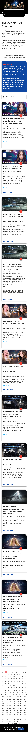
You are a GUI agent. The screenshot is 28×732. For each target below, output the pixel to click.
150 (3, 712)
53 (20, 683)
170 (25, 717)
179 (7, 721)
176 (21, 719)
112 (18, 699)
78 (14, 690)
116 (7, 701)
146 (14, 710)
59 (11, 685)
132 (14, 706)
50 (11, 683)
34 (17, 679)
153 (14, 712)
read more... (6, 141)
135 (25, 706)
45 (22, 681)
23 (11, 676)
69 (14, 688)
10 (26, 672)
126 (18, 703)
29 (2, 679)
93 (5, 694)
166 (10, 717)
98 (19, 694)
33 (14, 679)
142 (25, 708)
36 (22, 679)
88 (17, 692)
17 (20, 674)
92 (2, 694)
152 (10, 712)
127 (21, 703)
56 (2, 685)
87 (14, 692)
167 (14, 717)
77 (11, 690)
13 (8, 674)
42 (14, 681)
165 (7, 717)
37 (25, 679)
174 (14, 719)
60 (14, 685)
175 (18, 719)
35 (20, 679)
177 (25, 719)
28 (25, 676)
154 (18, 712)
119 (18, 701)
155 (21, 712)
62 (20, 685)
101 (3, 697)
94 (8, 694)
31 (8, 679)
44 (20, 681)
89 (20, 692)
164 (3, 717)
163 (25, 715)
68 (11, 688)
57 (5, 685)
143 (3, 710)
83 (2, 692)
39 (5, 681)
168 (18, 717)
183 (21, 721)
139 (14, 708)
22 (8, 676)
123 (7, 703)
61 (17, 685)
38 (2, 681)
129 (3, 706)
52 (17, 683)
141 (21, 708)
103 (10, 697)
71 (20, 688)
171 (3, 719)
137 (7, 708)
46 (25, 681)
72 (22, 688)
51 (14, 683)
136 (3, 708)
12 (5, 674)
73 (25, 688)
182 (17, 721)
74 (2, 690)
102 (7, 697)
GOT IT (21, 729)
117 (10, 701)
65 (2, 688)
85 (8, 692)
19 (25, 674)
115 (3, 701)
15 (14, 674)
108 (3, 699)
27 (22, 676)
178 (3, 721)
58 (8, 685)
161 (18, 715)
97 (16, 694)
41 (11, 681)
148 (21, 710)
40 (8, 681)
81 (22, 690)
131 (10, 706)
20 (2, 676)
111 (14, 699)
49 (8, 683)
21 (5, 676)
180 (10, 721)
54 (22, 683)
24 (14, 676)
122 (3, 703)
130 (7, 706)
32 (11, 679)
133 (18, 706)
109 (7, 699)
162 (21, 715)
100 (25, 694)
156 (25, 712)
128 (25, 703)
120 (21, 701)
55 (25, 683)
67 (8, 688)
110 (10, 699)
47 (2, 683)
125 (14, 703)
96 (13, 694)
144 (7, 710)
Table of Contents (8, 97)
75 (5, 690)
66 (5, 688)
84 (5, 692)
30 (5, 679)
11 (2, 674)
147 (18, 710)
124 (10, 703)
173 (10, 719)
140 (18, 708)
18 (22, 674)
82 (25, 690)
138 (10, 708)
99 (22, 694)
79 (17, 690)
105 (18, 697)
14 (11, 674)
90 (22, 692)
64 (25, 685)
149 (25, 710)
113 (21, 699)
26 (20, 676)
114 (25, 699)
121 (25, 701)
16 (17, 674)
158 (7, 715)
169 (21, 717)
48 (5, 683)
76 (8, 690)
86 (11, 692)
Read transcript (8, 146)
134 (21, 706)
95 (10, 694)
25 (17, 676)
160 (14, 715)
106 (21, 697)
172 (7, 719)
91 (25, 692)
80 (20, 690)
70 (17, 688)
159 (10, 715)
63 (22, 685)
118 (14, 701)
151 (7, 712)
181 (14, 721)
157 (3, 715)
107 (25, 697)
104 (14, 697)
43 (17, 681)
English (21, 15)
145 (10, 710)
